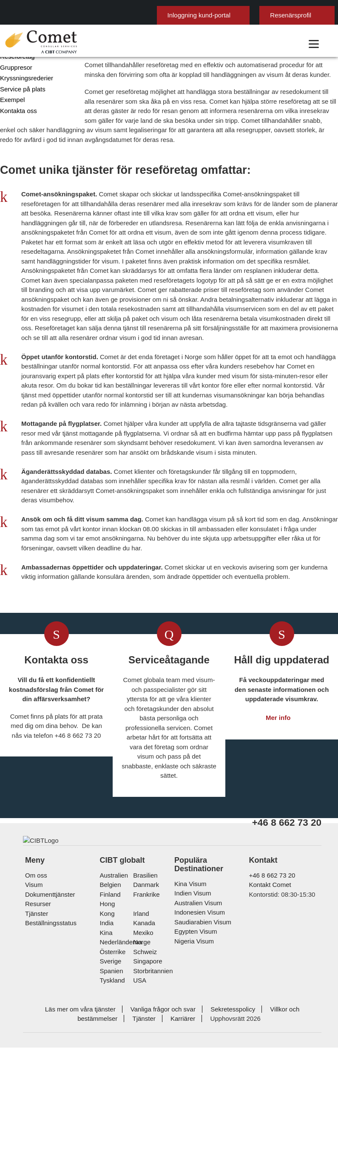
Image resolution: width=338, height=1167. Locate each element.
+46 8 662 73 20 (268, 1044)
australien (113, 1044)
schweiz (144, 1112)
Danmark (144, 1054)
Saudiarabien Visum (199, 1091)
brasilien (144, 1044)
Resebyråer (15, 105)
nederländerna (119, 1102)
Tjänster (37, 1083)
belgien (110, 1054)
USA (138, 1140)
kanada (142, 1083)
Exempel (11, 159)
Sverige (110, 1121)
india (106, 1083)
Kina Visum (188, 1053)
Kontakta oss (17, 170)
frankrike (145, 1063)
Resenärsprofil (249, 28)
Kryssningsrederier (25, 137)
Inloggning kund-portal (161, 28)
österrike (112, 1112)
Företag (10, 83)
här (281, 6)
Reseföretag (17, 116)
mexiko (142, 1092)
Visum (33, 1054)
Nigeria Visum (192, 1110)
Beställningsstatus (50, 1092)
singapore (146, 1121)
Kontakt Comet (269, 1054)
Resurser (37, 1073)
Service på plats (21, 148)
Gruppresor (15, 127)
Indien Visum (191, 1063)
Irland (140, 1073)
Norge (141, 1102)
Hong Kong (115, 1073)
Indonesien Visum (197, 1082)
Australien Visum (196, 1072)
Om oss (35, 1044)
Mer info (278, 873)
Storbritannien (152, 1131)
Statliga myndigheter (28, 94)
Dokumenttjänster (49, 1063)
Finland (109, 1063)
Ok (303, 7)
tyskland (112, 1140)
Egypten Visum (194, 1101)
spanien (110, 1131)
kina (105, 1092)
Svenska (310, 24)
